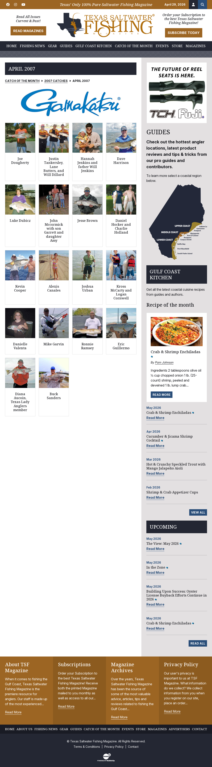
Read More (162, 394)
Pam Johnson (164, 362)
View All (198, 512)
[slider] (70, 102)
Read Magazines (28, 31)
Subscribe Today (184, 33)
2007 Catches (56, 81)
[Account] (193, 4)
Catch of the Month (22, 81)
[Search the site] (202, 4)
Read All (197, 643)
